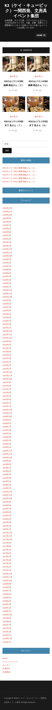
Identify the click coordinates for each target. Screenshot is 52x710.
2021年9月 (6, 382)
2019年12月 (7, 450)
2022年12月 (7, 331)
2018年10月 (7, 498)
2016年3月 (6, 604)
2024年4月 (6, 276)
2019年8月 (6, 464)
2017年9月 (6, 543)
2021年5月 (6, 396)
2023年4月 (6, 317)
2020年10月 (7, 416)
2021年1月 (6, 406)
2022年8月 (6, 344)
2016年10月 (7, 580)
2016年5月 (6, 597)
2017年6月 (6, 553)
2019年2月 (6, 485)
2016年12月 (7, 573)
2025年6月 (6, 228)
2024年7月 (6, 266)
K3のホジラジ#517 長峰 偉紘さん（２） (19, 178)
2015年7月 (6, 625)
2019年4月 (6, 478)
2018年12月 (7, 491)
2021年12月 (7, 372)
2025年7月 (6, 225)
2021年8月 (6, 385)
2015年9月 (6, 618)
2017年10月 (7, 539)
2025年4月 (6, 235)
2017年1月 (6, 570)
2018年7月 (6, 508)
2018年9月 (6, 502)
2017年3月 (6, 563)
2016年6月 (6, 594)
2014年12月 (7, 638)
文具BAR (6, 668)
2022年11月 (7, 334)
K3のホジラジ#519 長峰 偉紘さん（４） (19, 171)
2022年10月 (7, 338)
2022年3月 (6, 362)
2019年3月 (6, 481)
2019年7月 (6, 467)
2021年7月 (6, 389)
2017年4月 (6, 560)
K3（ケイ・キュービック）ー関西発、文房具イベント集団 (26, 10)
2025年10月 (7, 215)
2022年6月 (6, 351)
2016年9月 (6, 584)
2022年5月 (6, 355)
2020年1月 (6, 447)
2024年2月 (6, 283)
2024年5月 (6, 273)
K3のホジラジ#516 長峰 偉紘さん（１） (19, 181)
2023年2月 (6, 324)
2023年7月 (6, 307)
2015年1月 (6, 635)
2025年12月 (7, 208)
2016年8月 (6, 587)
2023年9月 (6, 300)
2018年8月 (6, 505)
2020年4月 (6, 437)
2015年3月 (6, 628)
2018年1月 (6, 529)
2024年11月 (7, 252)
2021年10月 (7, 379)
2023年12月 (7, 290)
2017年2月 (6, 567)
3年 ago (14, 90)
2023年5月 (6, 314)
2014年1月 (6, 642)
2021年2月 (6, 403)
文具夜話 (6, 672)
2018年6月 (6, 512)
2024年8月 (6, 262)
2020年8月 (6, 423)
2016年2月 (6, 608)
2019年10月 (7, 457)
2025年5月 (6, 232)
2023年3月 (6, 321)
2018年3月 (6, 522)
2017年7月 (6, 549)
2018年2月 (6, 526)
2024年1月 (6, 286)
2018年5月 (6, 515)
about (4, 658)
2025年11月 (7, 211)
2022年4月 (6, 358)
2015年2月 (6, 631)
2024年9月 (6, 259)
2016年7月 (6, 590)
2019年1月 (6, 488)
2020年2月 (6, 444)
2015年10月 (7, 614)
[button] (41, 35)
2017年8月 (6, 546)
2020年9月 (6, 420)
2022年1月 (6, 368)
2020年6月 (6, 430)
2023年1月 (6, 327)
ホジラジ (14, 76)
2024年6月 (6, 269)
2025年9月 (6, 218)
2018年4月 (6, 519)
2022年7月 (6, 348)
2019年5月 (6, 474)
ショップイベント (10, 661)
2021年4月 (6, 399)
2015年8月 (6, 621)
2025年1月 (6, 245)
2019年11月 (7, 454)
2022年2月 (6, 365)
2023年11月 (7, 293)
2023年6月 (6, 310)
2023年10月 (7, 297)
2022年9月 (6, 341)
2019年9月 (6, 461)
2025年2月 (6, 242)
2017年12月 (7, 532)
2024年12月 (7, 249)
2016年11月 (7, 577)
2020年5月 (6, 433)
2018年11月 (7, 495)
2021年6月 (6, 392)
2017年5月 (6, 556)
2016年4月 (6, 601)
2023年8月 (6, 303)
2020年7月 (6, 426)
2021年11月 (7, 375)
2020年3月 (6, 440)
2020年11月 (7, 413)
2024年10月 (7, 256)
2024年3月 (6, 280)
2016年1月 (6, 611)
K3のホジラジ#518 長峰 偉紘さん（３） (19, 174)
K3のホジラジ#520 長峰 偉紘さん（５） (19, 168)
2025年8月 (6, 221)
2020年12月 (7, 409)
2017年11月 (7, 536)
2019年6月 (6, 471)
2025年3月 (6, 239)
